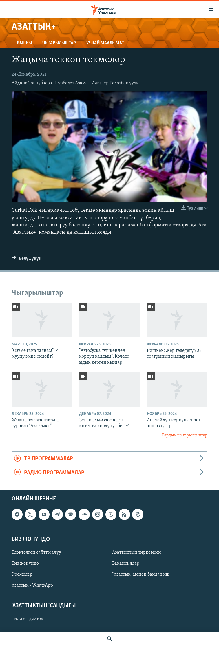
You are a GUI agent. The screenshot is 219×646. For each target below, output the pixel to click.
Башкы (24, 43)
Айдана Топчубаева (32, 83)
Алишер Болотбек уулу (115, 83)
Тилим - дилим (27, 618)
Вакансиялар (125, 563)
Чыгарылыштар (59, 43)
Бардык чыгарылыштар (184, 435)
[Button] (26, 259)
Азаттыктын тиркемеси (136, 552)
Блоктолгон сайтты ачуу (36, 552)
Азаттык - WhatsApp (32, 585)
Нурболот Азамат (72, 83)
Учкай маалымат (105, 43)
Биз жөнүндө (25, 563)
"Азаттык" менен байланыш (140, 574)
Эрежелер (22, 574)
